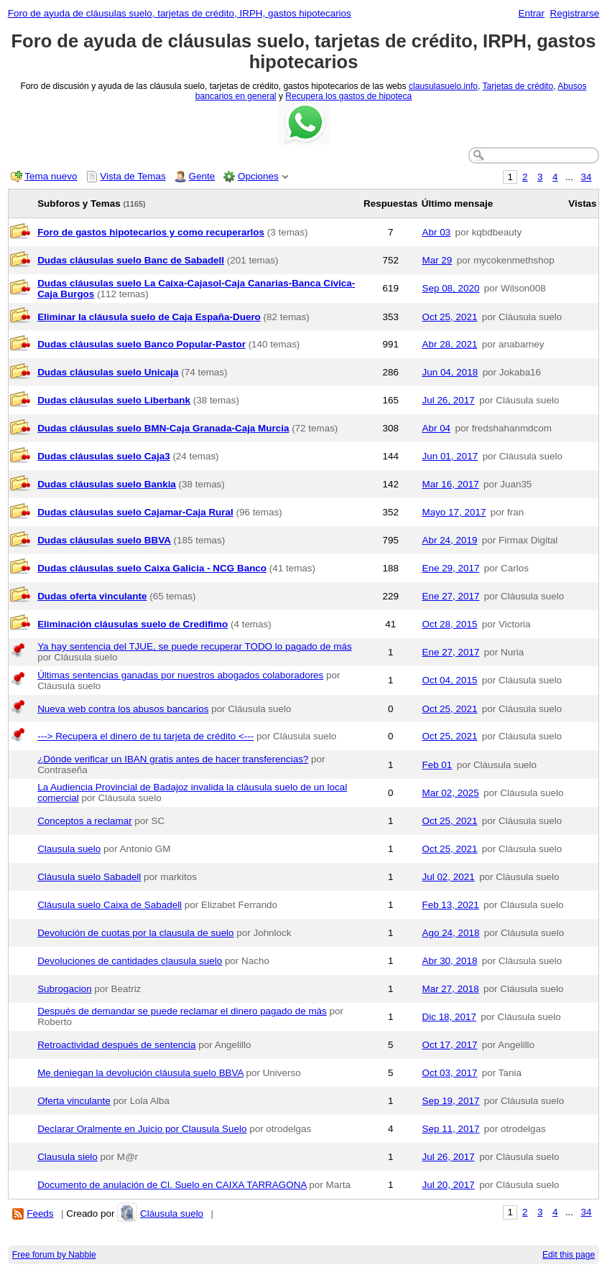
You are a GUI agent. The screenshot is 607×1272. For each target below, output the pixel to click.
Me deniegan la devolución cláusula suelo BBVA (140, 1072)
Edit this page (568, 1255)
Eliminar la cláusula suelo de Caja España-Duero (149, 317)
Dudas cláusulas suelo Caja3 (103, 456)
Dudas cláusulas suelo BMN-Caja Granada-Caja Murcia (163, 428)
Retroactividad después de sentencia (116, 1044)
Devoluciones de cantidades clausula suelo (129, 960)
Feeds (40, 1213)
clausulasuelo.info (443, 86)
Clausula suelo (69, 848)
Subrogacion (64, 988)
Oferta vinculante (74, 1100)
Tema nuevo (50, 176)
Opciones (258, 176)
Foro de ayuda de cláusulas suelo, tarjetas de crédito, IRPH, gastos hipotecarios (179, 13)
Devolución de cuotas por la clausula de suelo (135, 932)
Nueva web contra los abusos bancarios (122, 708)
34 (586, 177)
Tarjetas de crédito (517, 86)
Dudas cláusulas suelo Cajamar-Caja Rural (135, 512)
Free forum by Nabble (54, 1255)
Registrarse (575, 13)
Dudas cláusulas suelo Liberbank (113, 400)
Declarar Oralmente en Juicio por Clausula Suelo (141, 1128)
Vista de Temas (132, 176)
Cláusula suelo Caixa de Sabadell (109, 904)
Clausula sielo (67, 1156)
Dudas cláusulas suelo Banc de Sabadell (130, 260)
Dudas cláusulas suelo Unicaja (107, 372)
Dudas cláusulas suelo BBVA (104, 540)
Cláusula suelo (171, 1213)
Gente (202, 176)
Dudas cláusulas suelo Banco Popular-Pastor (141, 344)
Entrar (531, 13)
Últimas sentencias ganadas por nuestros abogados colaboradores (180, 675)
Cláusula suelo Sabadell (89, 876)
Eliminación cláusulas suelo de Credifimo (132, 624)
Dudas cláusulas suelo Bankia (106, 484)
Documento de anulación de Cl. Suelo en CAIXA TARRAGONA (171, 1184)
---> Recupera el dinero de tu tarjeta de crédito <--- (145, 736)
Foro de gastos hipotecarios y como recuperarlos (150, 232)
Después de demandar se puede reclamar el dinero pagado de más (182, 1011)
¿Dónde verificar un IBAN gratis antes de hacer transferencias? (172, 759)
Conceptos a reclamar (84, 820)
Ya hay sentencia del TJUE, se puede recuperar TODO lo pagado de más (194, 646)
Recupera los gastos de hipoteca (348, 96)
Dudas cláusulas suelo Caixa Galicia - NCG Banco (152, 568)
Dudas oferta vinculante (92, 596)
